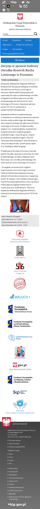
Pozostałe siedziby (15, 440)
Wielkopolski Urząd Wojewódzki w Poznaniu (20, 24)
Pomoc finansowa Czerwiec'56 (20, 271)
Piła (10, 463)
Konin (11, 457)
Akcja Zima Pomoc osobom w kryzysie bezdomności (20, 410)
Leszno (11, 460)
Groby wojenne (20, 256)
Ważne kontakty (14, 444)
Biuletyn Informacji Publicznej (20, 29)
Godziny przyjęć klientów (17, 447)
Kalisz (11, 454)
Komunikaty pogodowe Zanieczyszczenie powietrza (20, 239)
